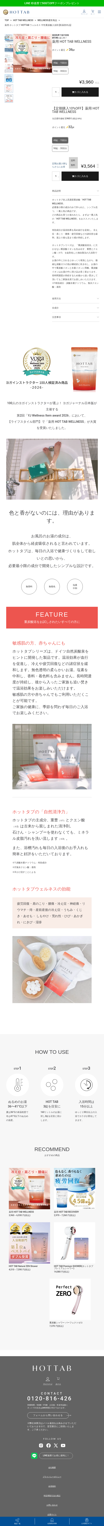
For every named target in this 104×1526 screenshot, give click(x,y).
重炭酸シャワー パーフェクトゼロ (65, 1322)
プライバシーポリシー (52, 1477)
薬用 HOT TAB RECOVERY (66, 1212)
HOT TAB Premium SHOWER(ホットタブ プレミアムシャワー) (73, 1267)
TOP (7, 20)
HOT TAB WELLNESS (23, 20)
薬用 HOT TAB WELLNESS (21, 1212)
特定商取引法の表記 (52, 1496)
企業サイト (52, 1514)
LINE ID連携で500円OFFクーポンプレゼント (52, 3)
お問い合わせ (52, 1505)
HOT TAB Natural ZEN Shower (23, 1266)
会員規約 (52, 1486)
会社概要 (52, 1467)
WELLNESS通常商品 (47, 20)
